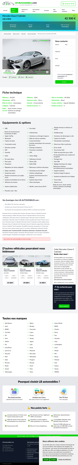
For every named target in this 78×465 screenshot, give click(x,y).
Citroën (56, 329)
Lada (31, 344)
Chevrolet (32, 329)
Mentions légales (31, 450)
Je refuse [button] (53, 459)
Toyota (56, 369)
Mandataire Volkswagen (28, 230)
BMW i (7, 329)
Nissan (56, 356)
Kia (6, 344)
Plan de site (30, 454)
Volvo (31, 372)
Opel (6, 360)
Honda (32, 338)
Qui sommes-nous (36, 10)
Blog (73, 10)
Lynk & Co (8, 350)
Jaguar (32, 341)
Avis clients (55, 10)
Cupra (31, 332)
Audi (6, 326)
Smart (31, 366)
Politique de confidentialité (34, 452)
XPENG (56, 372)
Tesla (31, 369)
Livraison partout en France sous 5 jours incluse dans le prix (17, 415)
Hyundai (56, 338)
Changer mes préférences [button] (64, 459)
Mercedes (23, 33)
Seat (55, 363)
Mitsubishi (33, 356)
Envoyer (64, 82)
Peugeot (32, 360)
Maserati (32, 350)
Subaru (56, 366)
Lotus (56, 347)
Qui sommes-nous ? (32, 449)
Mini (6, 356)
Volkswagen (8, 372)
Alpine (31, 323)
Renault (32, 363)
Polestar (56, 360)
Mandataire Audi (6, 230)
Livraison (46, 10)
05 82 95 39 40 (68, 4)
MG (55, 353)
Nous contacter (64, 10)
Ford (6, 338)
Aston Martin (58, 323)
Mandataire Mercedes (41, 230)
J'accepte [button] (46, 459)
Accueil (5, 10)
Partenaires (30, 456)
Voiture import (13, 10)
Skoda (6, 366)
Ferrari (32, 335)
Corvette (7, 332)
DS (6, 335)
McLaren (7, 353)
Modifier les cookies (32, 458)
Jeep (55, 341)
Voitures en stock (25, 10)
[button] (48, 58)
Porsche (7, 363)
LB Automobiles (7, 33)
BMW (56, 326)
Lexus (31, 347)
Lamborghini (58, 344)
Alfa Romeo (8, 323)
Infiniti (7, 341)
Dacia (56, 332)
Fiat (55, 335)
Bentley (32, 326)
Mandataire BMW (16, 230)
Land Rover (8, 347)
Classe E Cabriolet (31, 33)
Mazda (56, 350)
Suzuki (7, 369)
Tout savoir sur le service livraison (63, 279)
